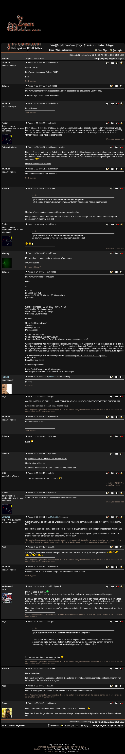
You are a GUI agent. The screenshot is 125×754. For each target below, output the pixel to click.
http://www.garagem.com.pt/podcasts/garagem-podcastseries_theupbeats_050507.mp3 (63, 91)
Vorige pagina (100, 58)
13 (113, 55)
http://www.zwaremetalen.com (62, 744)
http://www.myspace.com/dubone (39, 277)
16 (121, 55)
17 (123, 55)
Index (51, 50)
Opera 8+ (75, 749)
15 (118, 55)
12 (111, 55)
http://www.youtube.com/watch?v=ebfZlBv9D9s (46, 458)
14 (116, 55)
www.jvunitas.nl (32, 263)
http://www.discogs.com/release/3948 (41, 72)
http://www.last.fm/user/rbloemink (38, 164)
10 (106, 55)
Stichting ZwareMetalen (68, 751)
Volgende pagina (116, 58)
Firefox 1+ (86, 749)
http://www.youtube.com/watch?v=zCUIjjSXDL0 (86, 355)
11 (108, 55)
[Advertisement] (70, 22)
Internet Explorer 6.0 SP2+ (58, 749)
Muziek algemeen (64, 50)
